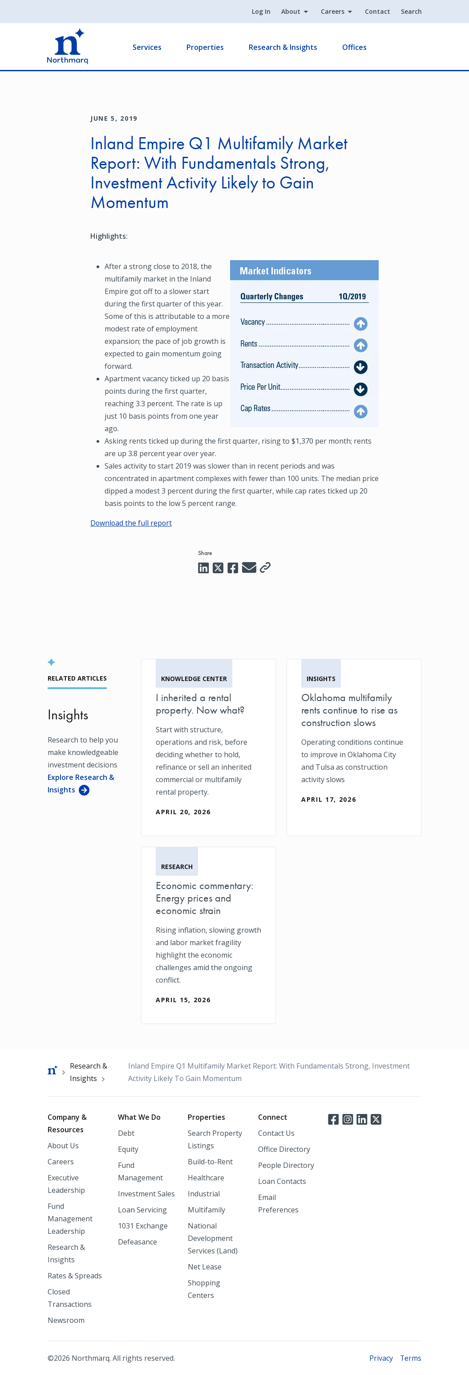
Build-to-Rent (210, 1161)
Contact (377, 12)
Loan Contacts (282, 1181)
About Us (63, 1145)
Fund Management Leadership (70, 1218)
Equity (128, 1149)
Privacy (380, 1358)
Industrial (204, 1193)
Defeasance (137, 1241)
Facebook (333, 1118)
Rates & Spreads (75, 1275)
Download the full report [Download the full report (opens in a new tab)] (131, 523)
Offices (355, 47)
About (290, 12)
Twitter (376, 1118)
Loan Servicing (142, 1209)
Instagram (347, 1118)
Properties (205, 47)
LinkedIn (361, 1118)
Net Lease (205, 1266)
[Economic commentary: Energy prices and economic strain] (208, 935)
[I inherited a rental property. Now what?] (208, 747)
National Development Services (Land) (213, 1237)
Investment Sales (146, 1193)
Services (147, 47)
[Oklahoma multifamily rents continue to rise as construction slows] (354, 741)
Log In (260, 12)
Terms (410, 1358)
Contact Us (276, 1133)
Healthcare (206, 1177)
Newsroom (66, 1320)
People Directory (286, 1165)
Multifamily (206, 1209)
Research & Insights (283, 47)
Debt (126, 1133)
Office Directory (284, 1149)
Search (410, 12)
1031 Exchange (143, 1225)
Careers (332, 12)
